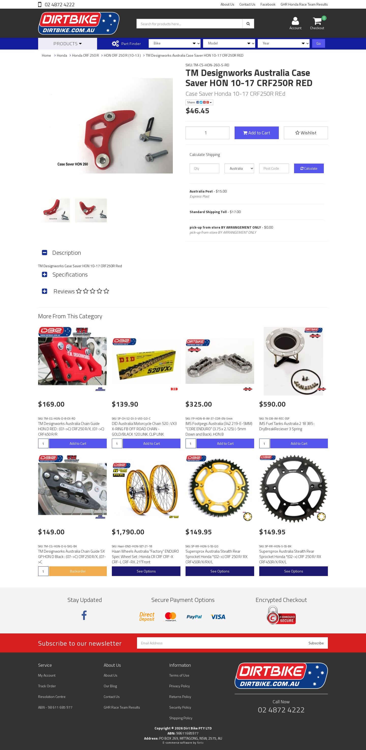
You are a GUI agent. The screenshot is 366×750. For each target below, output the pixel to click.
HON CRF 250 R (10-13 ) (122, 55)
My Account (46, 675)
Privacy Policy (179, 686)
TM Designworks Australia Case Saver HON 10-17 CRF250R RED (194, 55)
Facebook (268, 4)
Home (46, 55)
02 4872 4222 (59, 4)
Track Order (47, 686)
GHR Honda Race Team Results (304, 4)
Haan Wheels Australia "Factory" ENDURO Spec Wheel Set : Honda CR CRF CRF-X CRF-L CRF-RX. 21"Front (145, 556)
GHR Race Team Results (122, 707)
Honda (62, 55)
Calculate (308, 168)
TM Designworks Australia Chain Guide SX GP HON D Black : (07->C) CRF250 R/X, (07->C (72, 556)
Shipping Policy (180, 718)
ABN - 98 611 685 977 (55, 707)
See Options (146, 571)
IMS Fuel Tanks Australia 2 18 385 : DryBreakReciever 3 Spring (286, 426)
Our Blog (110, 686)
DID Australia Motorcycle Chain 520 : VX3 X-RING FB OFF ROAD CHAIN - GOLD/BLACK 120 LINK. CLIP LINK (144, 429)
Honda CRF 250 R (85, 55)
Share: (199, 102)
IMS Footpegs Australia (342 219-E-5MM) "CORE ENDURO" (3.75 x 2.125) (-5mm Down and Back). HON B (219, 429)
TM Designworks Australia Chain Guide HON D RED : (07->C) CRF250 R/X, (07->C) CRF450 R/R (71, 429)
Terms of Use (179, 675)
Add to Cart (256, 132)
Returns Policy (180, 696)
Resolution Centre (52, 696)
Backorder (78, 571)
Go (318, 43)
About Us (227, 4)
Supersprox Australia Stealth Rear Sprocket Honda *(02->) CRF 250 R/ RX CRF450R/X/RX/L (216, 556)
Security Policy (180, 707)
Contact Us (247, 4)
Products (67, 43)
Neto (200, 743)
